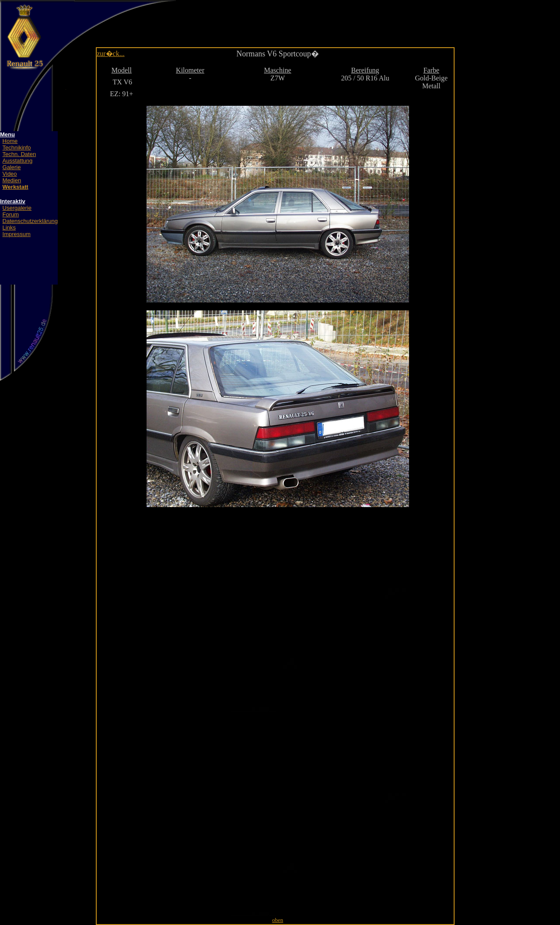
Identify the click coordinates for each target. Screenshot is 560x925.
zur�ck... (111, 53)
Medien (12, 180)
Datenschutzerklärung (30, 221)
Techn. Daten (19, 154)
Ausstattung (18, 160)
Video (10, 173)
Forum (11, 214)
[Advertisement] (281, 17)
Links (9, 227)
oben (277, 920)
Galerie (12, 167)
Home (10, 141)
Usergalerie (17, 208)
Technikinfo (17, 147)
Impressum (17, 234)
